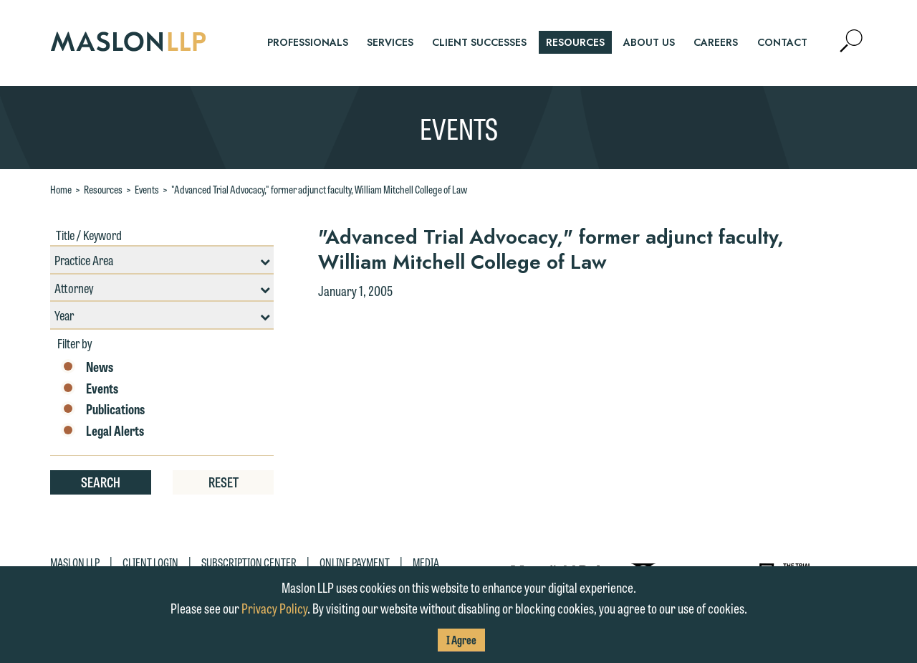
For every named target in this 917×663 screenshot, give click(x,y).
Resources (103, 189)
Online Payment (355, 562)
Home (61, 189)
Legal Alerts (102, 431)
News (87, 367)
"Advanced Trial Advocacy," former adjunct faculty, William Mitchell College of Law (319, 189)
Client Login (150, 562)
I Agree (461, 639)
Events (147, 189)
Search (100, 482)
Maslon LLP (75, 562)
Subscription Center (249, 562)
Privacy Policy (274, 608)
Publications (103, 409)
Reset (223, 482)
